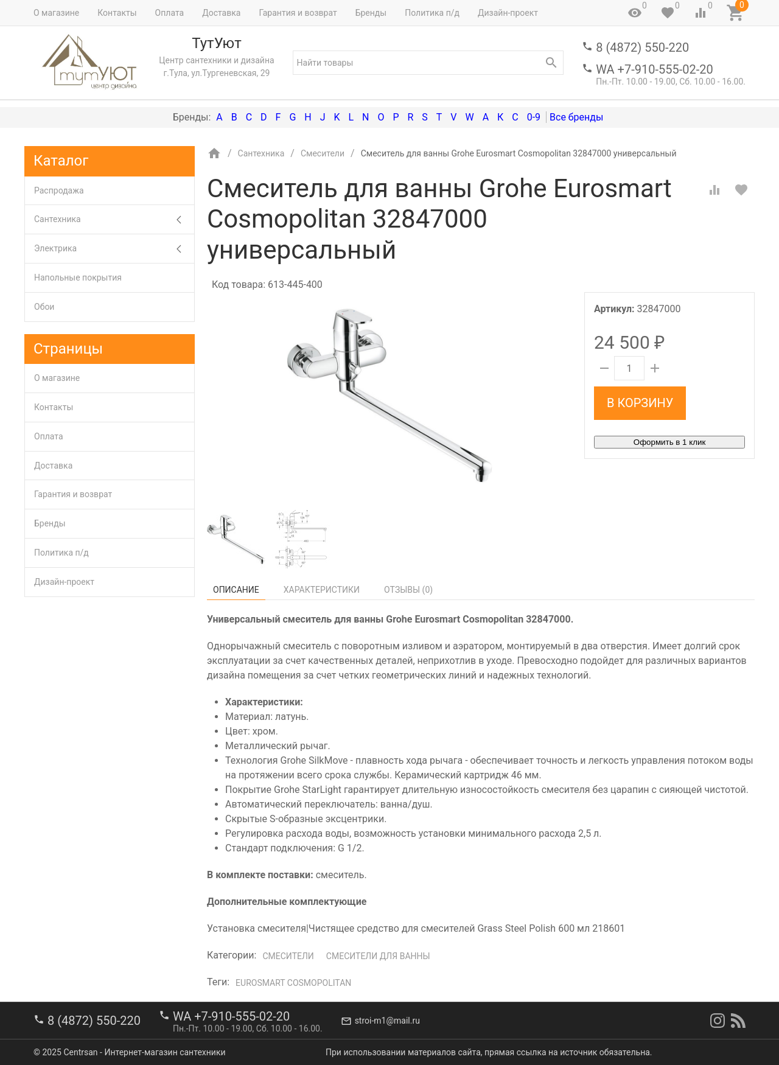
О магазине (56, 13)
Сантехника (114, 219)
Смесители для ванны (378, 956)
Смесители (287, 956)
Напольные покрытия (78, 277)
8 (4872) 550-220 (642, 47)
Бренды (371, 13)
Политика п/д (432, 13)
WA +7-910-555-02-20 (654, 69)
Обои (44, 307)
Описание (236, 590)
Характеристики (322, 590)
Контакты (116, 13)
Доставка (221, 13)
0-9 (533, 117)
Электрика (114, 248)
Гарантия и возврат (298, 13)
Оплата (169, 13)
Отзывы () (408, 590)
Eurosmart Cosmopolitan (293, 983)
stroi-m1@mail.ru (387, 1020)
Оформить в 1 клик (669, 442)
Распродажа (59, 190)
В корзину (640, 403)
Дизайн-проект (508, 13)
